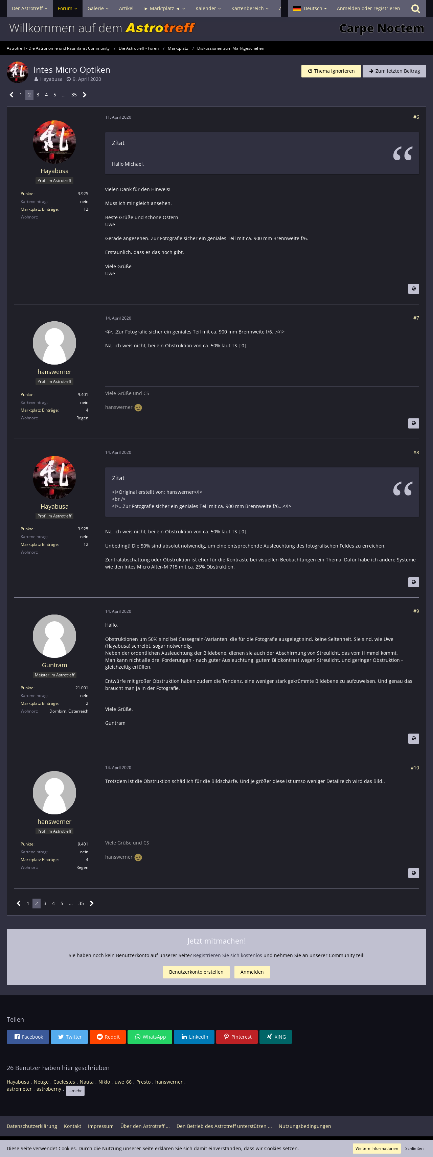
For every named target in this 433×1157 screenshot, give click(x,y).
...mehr (75, 1090)
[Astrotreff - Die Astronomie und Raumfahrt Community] (216, 29)
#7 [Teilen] (416, 318)
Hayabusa (51, 79)
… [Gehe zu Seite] (64, 94)
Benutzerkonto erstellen (196, 972)
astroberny (49, 1089)
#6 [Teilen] (416, 117)
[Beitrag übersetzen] (413, 289)
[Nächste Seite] (85, 95)
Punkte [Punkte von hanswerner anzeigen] (27, 394)
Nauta (87, 1082)
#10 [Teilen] (415, 767)
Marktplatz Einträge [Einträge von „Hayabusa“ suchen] (39, 209)
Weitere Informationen (377, 1148)
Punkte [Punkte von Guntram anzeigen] (27, 688)
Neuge (41, 1082)
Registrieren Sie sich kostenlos (227, 955)
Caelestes (64, 1082)
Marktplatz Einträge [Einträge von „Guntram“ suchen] (39, 703)
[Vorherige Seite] (12, 95)
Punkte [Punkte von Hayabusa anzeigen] (27, 193)
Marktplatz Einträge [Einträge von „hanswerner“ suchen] (39, 410)
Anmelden (252, 972)
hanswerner (169, 1082)
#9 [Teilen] (416, 611)
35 (74, 94)
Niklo (104, 1082)
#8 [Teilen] (416, 452)
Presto (143, 1082)
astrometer (19, 1089)
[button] (310, 8)
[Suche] (415, 8)
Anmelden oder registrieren (368, 8)
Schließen (414, 1148)
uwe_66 (123, 1082)
